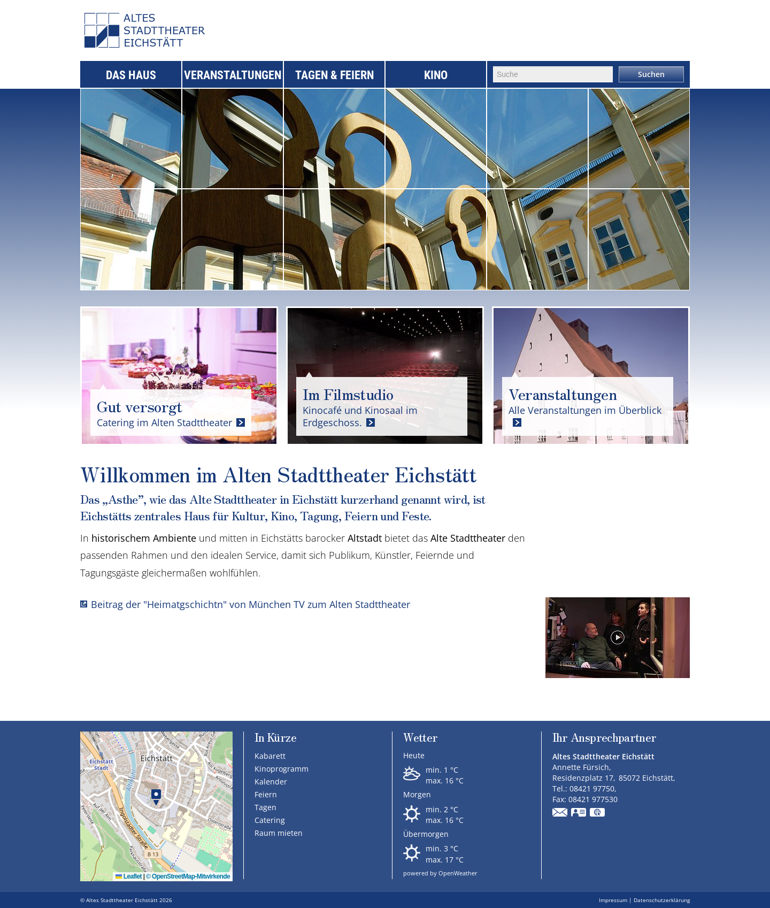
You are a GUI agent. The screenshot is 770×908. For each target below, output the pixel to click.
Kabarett (270, 756)
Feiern (266, 794)
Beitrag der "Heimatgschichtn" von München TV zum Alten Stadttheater (250, 604)
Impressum (613, 900)
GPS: (598, 813)
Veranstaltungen (232, 75)
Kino (436, 75)
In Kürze (275, 737)
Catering (270, 820)
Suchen (651, 74)
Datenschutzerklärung (662, 900)
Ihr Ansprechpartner (604, 738)
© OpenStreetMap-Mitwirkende (188, 876)
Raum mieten (279, 833)
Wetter (420, 738)
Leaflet (129, 876)
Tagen (265, 807)
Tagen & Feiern (334, 75)
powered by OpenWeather (440, 873)
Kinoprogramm (282, 769)
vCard (579, 813)
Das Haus (131, 75)
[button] (156, 797)
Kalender (271, 781)
